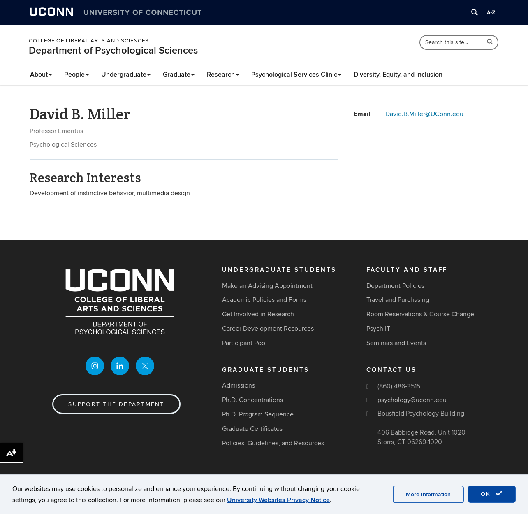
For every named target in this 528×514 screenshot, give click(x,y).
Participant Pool (244, 343)
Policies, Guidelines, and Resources (273, 443)
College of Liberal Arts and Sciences (89, 40)
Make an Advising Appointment (267, 286)
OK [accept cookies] (492, 494)
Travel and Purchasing (397, 300)
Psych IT (378, 329)
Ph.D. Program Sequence (258, 414)
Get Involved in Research (258, 314)
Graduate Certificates (252, 429)
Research (223, 74)
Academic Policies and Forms (264, 300)
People (76, 74)
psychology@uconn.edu (412, 400)
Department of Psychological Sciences (113, 50)
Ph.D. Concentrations (252, 400)
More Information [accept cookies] (428, 494)
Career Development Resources (268, 329)
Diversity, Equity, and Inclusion (398, 74)
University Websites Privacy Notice (278, 500)
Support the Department (116, 404)
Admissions (238, 385)
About (41, 74)
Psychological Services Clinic (296, 74)
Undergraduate (126, 74)
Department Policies (395, 286)
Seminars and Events (396, 343)
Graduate (179, 74)
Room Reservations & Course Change (420, 314)
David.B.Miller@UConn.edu (424, 114)
